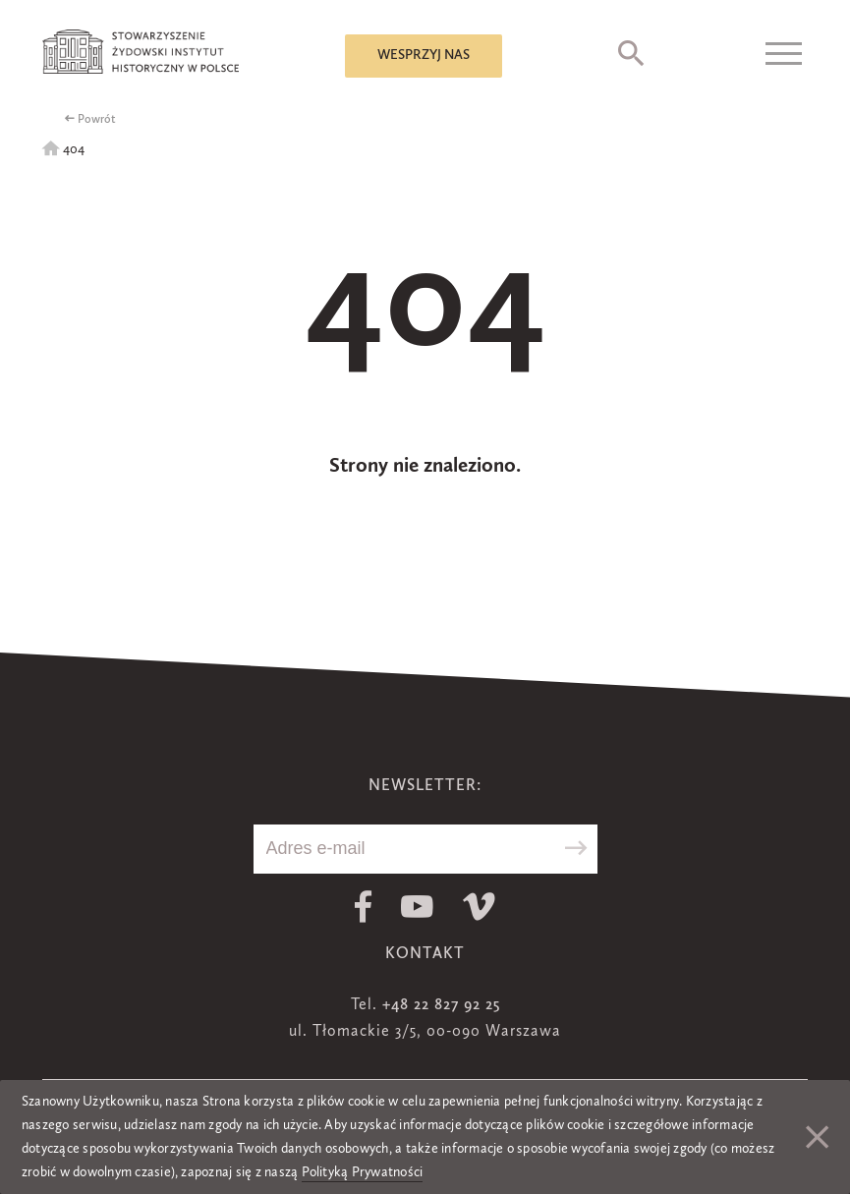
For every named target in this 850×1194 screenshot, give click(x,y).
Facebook (363, 906)
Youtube (417, 906)
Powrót (97, 120)
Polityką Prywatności (363, 1172)
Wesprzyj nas (423, 55)
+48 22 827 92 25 (441, 1005)
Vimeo (479, 906)
